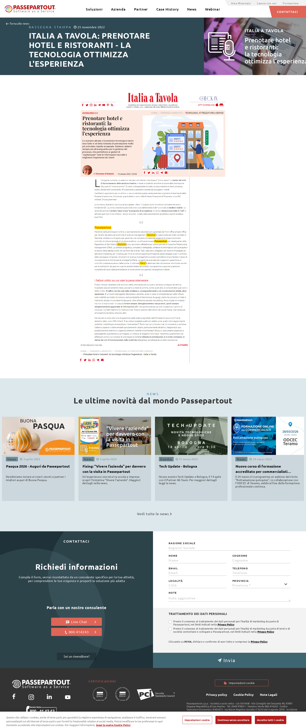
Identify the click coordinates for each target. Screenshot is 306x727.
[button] (229, 660)
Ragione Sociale (182, 543)
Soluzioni (94, 9)
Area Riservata (241, 3)
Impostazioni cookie (242, 683)
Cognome (239, 555)
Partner (141, 9)
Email (173, 568)
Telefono (240, 568)
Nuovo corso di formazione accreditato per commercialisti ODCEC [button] (261, 469)
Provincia (240, 580)
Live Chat (81, 622)
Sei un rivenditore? (77, 656)
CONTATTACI (287, 11)
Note (173, 592)
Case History (167, 9)
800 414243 (80, 632)
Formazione (291, 3)
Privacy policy (216, 695)
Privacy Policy (226, 624)
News (192, 9)
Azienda (118, 9)
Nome (173, 555)
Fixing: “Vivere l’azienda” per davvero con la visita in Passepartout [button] (114, 469)
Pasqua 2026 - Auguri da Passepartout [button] (38, 466)
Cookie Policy (243, 695)
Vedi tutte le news (154, 514)
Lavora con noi (267, 3)
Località (176, 580)
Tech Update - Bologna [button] (178, 466)
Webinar (212, 9)
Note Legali (268, 695)
